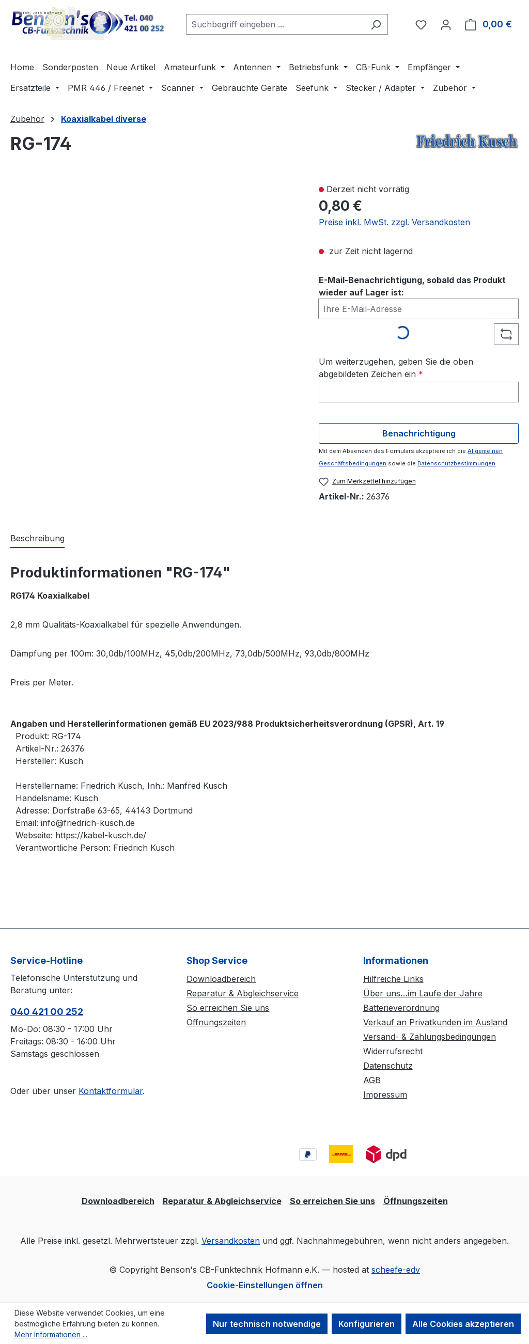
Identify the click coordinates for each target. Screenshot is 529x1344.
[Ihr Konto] (445, 24)
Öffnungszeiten (216, 1022)
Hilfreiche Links (393, 979)
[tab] (37, 538)
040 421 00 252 (46, 1011)
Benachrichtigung (419, 433)
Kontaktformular (111, 1091)
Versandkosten (230, 1241)
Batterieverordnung (401, 1008)
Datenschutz (388, 1065)
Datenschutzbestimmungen (456, 463)
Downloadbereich (221, 979)
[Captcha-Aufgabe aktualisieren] (506, 334)
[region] (154, 304)
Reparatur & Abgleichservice (242, 993)
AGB (372, 1080)
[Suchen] (376, 24)
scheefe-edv (395, 1269)
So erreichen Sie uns (227, 1008)
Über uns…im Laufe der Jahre (423, 993)
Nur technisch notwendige (267, 1324)
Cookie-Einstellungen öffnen (265, 1285)
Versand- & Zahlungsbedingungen (429, 1037)
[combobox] (275, 24)
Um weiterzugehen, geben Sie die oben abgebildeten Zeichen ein (396, 367)
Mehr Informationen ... (50, 1334)
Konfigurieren (366, 1324)
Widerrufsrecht (393, 1051)
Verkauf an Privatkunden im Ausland (435, 1022)
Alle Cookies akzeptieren (463, 1324)
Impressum (385, 1094)
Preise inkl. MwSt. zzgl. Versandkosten (394, 222)
